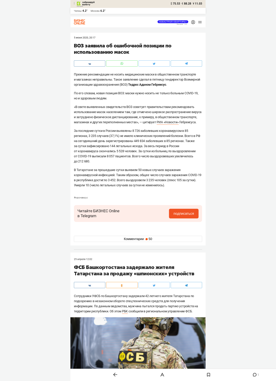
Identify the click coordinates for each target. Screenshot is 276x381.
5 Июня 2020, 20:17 (84, 37)
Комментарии (138, 239)
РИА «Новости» (167, 122)
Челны (78, 10)
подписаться (184, 213)
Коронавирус (81, 197)
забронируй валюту (88, 3)
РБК (125, 311)
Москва (95, 10)
